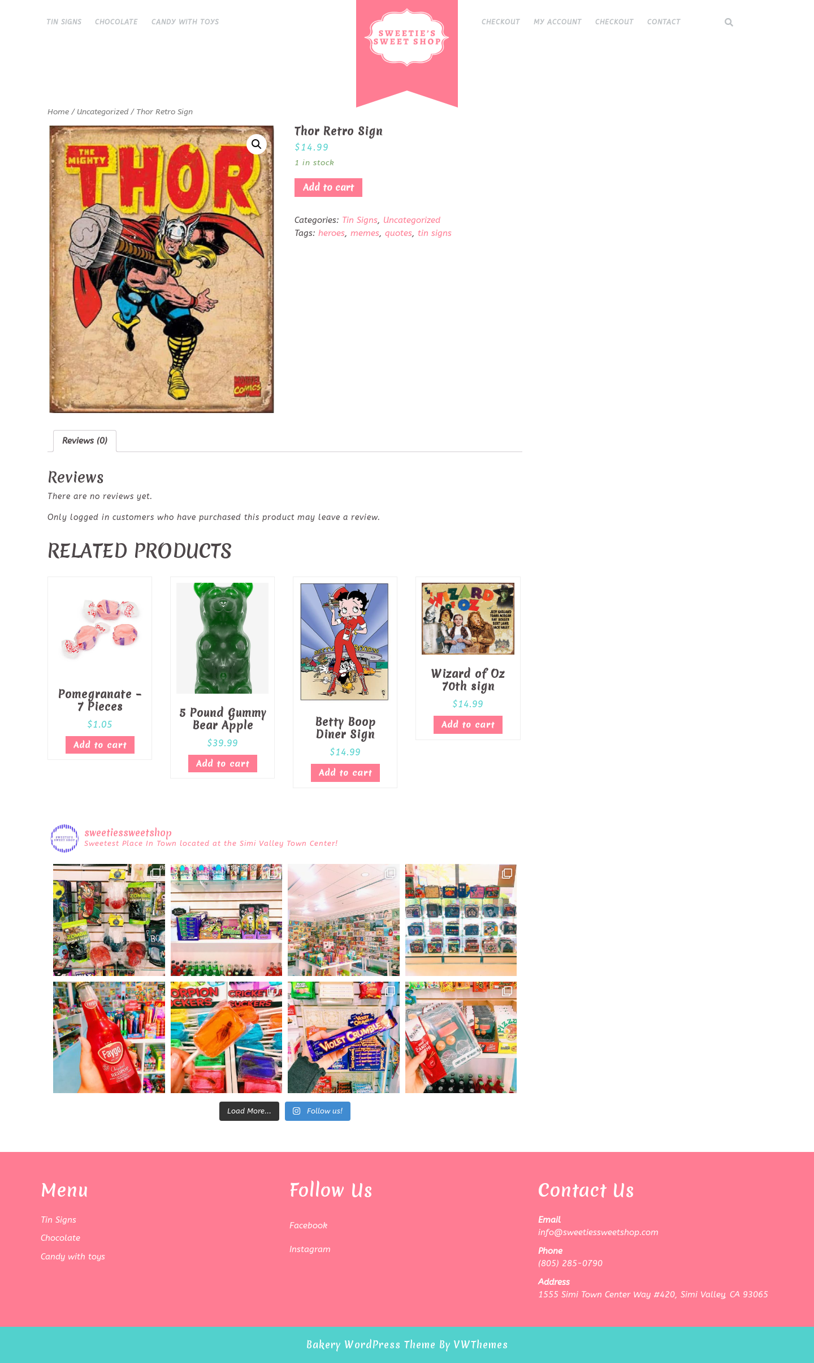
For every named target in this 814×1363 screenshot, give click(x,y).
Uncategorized (102, 112)
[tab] (84, 441)
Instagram (310, 1249)
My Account (558, 22)
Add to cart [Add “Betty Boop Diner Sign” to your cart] (345, 773)
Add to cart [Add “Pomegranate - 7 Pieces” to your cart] (100, 745)
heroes (331, 233)
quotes (398, 233)
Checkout (501, 22)
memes (364, 233)
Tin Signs (63, 22)
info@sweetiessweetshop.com (598, 1232)
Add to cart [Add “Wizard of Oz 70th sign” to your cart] (468, 724)
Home (58, 112)
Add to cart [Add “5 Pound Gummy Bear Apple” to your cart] (222, 763)
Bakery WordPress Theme (371, 1344)
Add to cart (328, 187)
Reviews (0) (84, 441)
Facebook (308, 1225)
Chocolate (116, 22)
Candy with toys (185, 22)
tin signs (435, 233)
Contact (664, 22)
